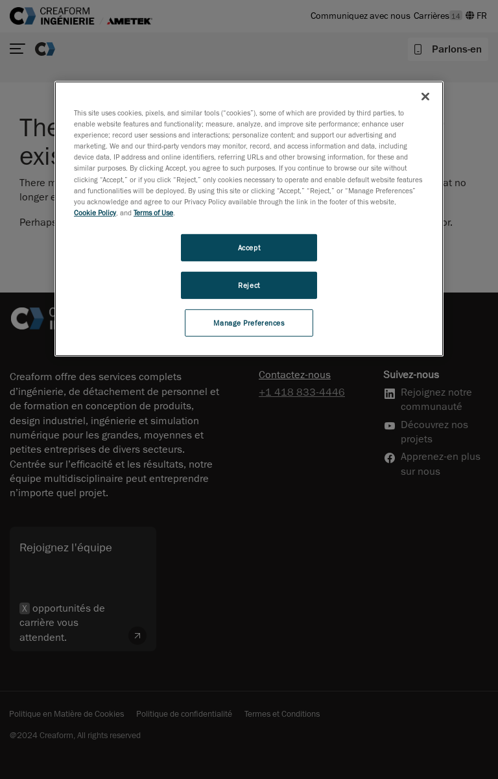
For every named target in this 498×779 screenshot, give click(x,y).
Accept (249, 247)
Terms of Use (153, 212)
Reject (248, 285)
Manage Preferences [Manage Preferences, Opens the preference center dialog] (248, 322)
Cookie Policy (95, 212)
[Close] (425, 96)
